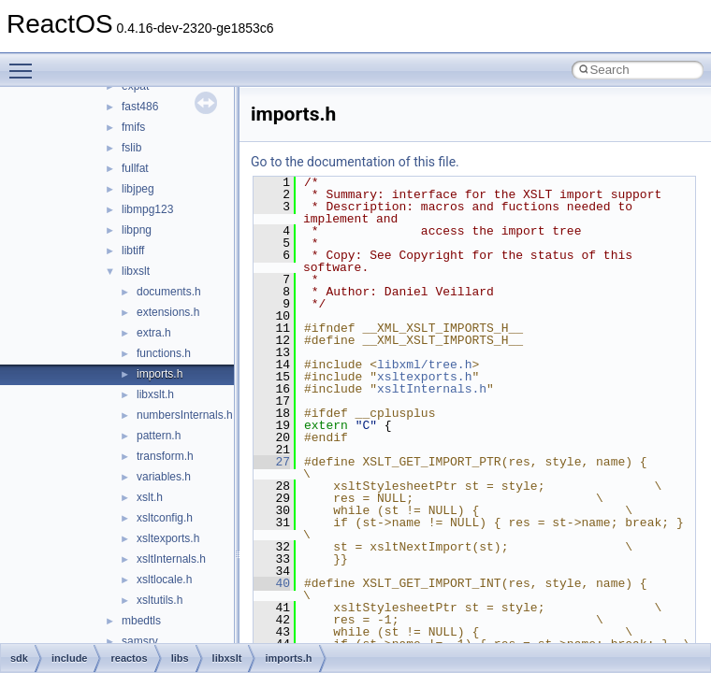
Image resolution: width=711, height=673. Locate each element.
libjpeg (138, 188)
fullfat (135, 168)
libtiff (133, 250)
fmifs (133, 127)
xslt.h (150, 497)
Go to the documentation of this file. (355, 161)
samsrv (140, 641)
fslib (131, 147)
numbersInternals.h (185, 415)
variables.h (164, 476)
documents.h (169, 291)
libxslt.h (155, 394)
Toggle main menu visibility (25, 62)
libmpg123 (147, 209)
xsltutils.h (159, 600)
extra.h (154, 332)
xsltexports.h (168, 538)
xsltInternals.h (171, 559)
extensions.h (168, 312)
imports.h (159, 373)
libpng (137, 229)
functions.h (164, 353)
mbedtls (141, 620)
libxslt (136, 271)
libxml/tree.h (424, 364)
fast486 (140, 106)
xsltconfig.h (165, 517)
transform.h (165, 456)
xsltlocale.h (164, 579)
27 (272, 461)
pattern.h (159, 435)
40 (272, 583)
